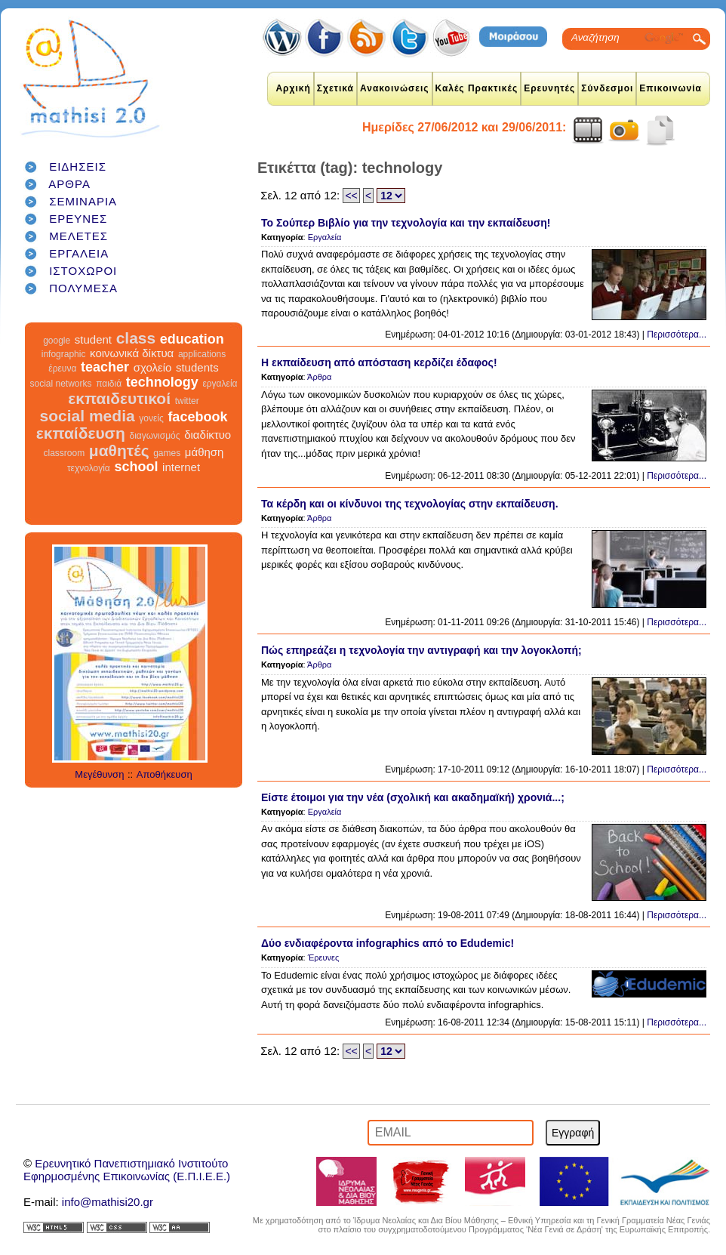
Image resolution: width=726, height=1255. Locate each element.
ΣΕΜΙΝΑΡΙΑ (83, 201)
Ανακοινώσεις (394, 88)
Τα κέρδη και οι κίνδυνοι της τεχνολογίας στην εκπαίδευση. (409, 504)
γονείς (151, 418)
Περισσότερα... (676, 334)
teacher (105, 367)
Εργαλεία (325, 237)
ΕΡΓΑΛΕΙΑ (79, 253)
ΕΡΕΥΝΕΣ (78, 218)
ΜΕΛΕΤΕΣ (78, 236)
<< (351, 196)
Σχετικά (335, 88)
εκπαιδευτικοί (119, 398)
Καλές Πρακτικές (476, 88)
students (197, 367)
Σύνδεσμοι (607, 88)
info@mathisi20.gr (107, 1201)
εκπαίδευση (80, 433)
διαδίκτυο (207, 434)
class (136, 338)
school (136, 466)
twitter (187, 400)
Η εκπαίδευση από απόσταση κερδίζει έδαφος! (379, 362)
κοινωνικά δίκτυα (132, 353)
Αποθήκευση (164, 774)
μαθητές (119, 450)
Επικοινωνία (670, 88)
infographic (64, 354)
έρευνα (62, 368)
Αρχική (292, 88)
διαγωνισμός (154, 435)
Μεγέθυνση (99, 774)
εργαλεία (219, 383)
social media (87, 416)
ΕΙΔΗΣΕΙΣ (77, 166)
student (93, 339)
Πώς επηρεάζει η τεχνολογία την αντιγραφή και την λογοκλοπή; (421, 650)
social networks (61, 383)
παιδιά (109, 383)
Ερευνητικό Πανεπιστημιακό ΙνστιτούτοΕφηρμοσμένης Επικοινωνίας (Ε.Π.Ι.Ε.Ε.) (126, 1170)
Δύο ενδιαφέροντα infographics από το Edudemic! (387, 943)
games (166, 453)
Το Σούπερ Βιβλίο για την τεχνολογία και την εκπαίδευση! (405, 223)
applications (202, 354)
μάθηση (204, 452)
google (56, 340)
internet (181, 467)
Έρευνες (324, 957)
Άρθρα (319, 376)
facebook (197, 417)
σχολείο (153, 367)
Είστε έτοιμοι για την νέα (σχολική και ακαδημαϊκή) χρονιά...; (412, 797)
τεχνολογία (88, 468)
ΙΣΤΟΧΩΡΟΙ (83, 270)
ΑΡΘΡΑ (69, 183)
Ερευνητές (549, 88)
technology (162, 382)
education (192, 339)
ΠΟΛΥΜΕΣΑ (83, 288)
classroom (64, 453)
